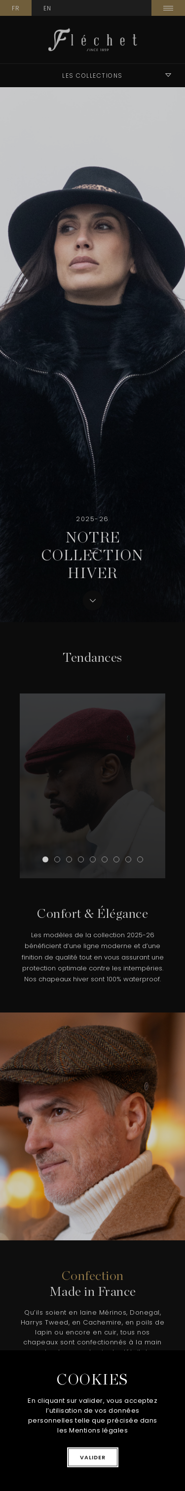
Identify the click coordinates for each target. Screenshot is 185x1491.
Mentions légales (98, 1430)
